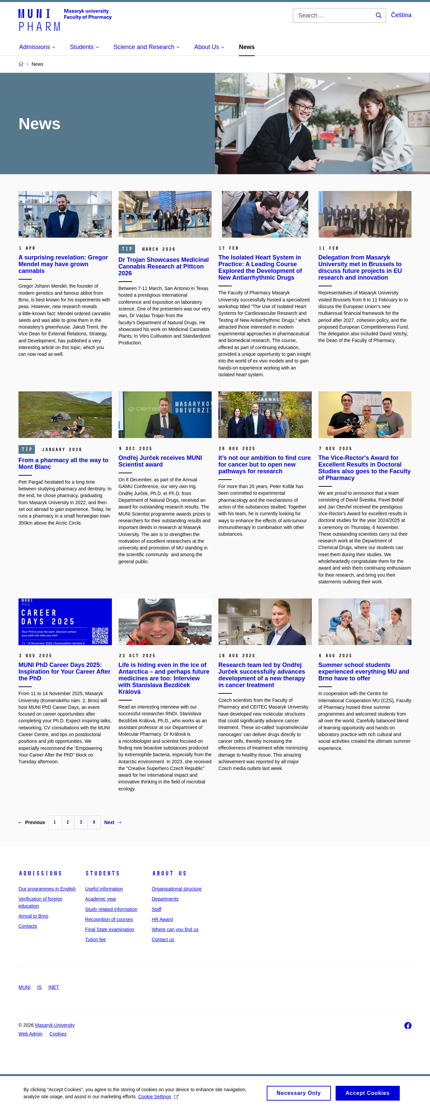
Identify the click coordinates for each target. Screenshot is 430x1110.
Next (112, 822)
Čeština (401, 15)
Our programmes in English (47, 888)
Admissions (40, 873)
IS (39, 987)
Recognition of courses (109, 919)
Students (102, 873)
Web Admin (30, 1033)
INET (53, 987)
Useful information (104, 888)
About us (169, 873)
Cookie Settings (158, 1098)
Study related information (111, 909)
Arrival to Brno (33, 916)
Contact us (163, 939)
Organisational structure (177, 888)
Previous (31, 822)
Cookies (58, 1033)
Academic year (100, 899)
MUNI (24, 987)
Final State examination (109, 929)
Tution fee (95, 939)
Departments (165, 899)
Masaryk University (55, 1025)
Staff (157, 909)
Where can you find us (175, 929)
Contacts (27, 926)
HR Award (162, 919)
